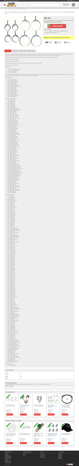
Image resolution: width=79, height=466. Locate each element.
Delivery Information (8, 460)
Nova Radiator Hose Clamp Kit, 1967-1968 (10, 405)
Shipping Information (8, 456)
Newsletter (60, 457)
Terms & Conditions (8, 462)
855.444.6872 (6, 0)
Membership (60, 458)
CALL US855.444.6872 (68, 42)
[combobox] (39, 387)
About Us (6, 459)
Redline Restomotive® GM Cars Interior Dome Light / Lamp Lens (11, 434)
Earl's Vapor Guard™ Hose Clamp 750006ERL (39, 405)
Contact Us (11, 0)
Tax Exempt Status (8, 457)
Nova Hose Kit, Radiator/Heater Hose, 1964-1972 (52, 406)
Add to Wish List (64, 31)
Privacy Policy (7, 461)
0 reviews (51, 31)
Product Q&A (23, 50)
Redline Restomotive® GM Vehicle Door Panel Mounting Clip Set (52, 434)
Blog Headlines (43, 457)
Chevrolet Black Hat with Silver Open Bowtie (67, 434)
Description (7, 50)
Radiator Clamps (23, 9)
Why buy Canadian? (8, 458)
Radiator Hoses (17, 9)
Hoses (12, 9)
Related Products (31, 50)
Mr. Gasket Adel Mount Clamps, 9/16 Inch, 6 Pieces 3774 (25, 406)
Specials (42, 456)
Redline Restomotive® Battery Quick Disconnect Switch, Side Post (38, 435)
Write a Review (56, 31)
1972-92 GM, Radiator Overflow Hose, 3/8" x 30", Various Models (66, 406)
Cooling (9, 9)
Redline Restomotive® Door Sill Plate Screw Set (25, 434)
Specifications (15, 50)
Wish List (59, 456)
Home (5, 9)
